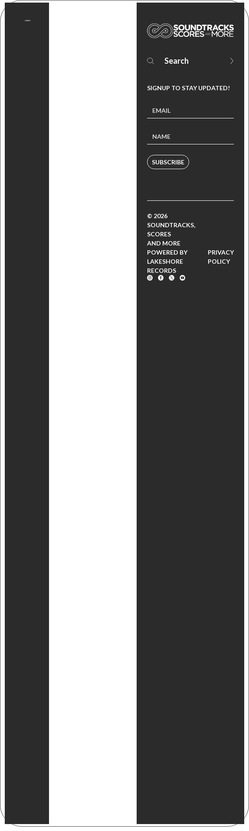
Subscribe (168, 162)
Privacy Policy (221, 257)
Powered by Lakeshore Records (167, 261)
